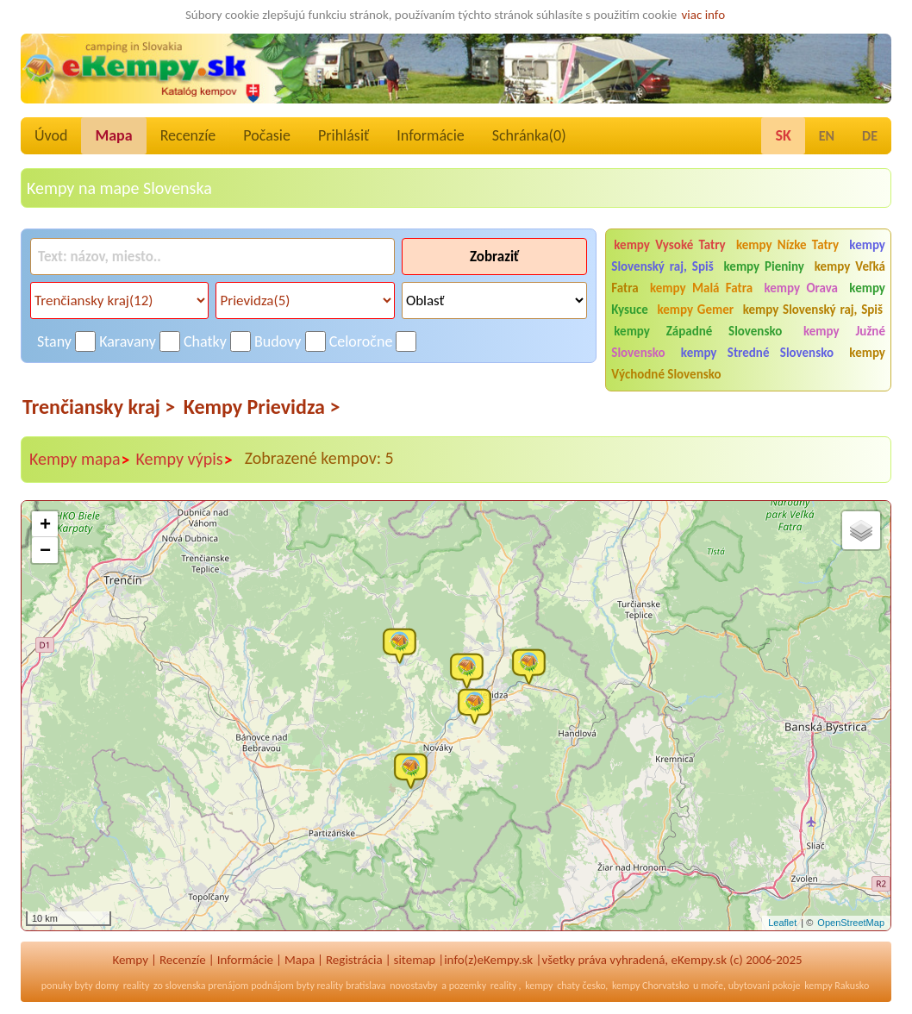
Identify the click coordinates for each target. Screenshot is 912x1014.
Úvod (50, 135)
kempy (539, 986)
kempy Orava (801, 288)
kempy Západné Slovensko (698, 331)
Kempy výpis (185, 459)
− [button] (45, 551)
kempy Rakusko (836, 986)
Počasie (266, 135)
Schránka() (529, 135)
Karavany (127, 341)
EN (826, 136)
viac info (704, 14)
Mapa (113, 135)
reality (136, 986)
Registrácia (354, 959)
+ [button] (45, 525)
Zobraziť (494, 256)
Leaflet (782, 922)
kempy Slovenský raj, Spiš (813, 309)
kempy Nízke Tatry (787, 245)
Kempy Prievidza (262, 406)
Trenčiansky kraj (98, 406)
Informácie (430, 135)
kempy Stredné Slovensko (757, 352)
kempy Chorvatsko (650, 986)
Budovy (278, 341)
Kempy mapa (80, 459)
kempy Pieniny (764, 266)
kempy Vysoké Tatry (669, 245)
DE (870, 136)
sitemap (415, 959)
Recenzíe (188, 135)
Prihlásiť (343, 135)
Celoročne (361, 341)
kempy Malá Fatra (701, 288)
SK (782, 135)
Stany (54, 341)
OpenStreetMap (850, 922)
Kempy (130, 959)
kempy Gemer (696, 309)
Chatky (205, 341)
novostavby (413, 986)
